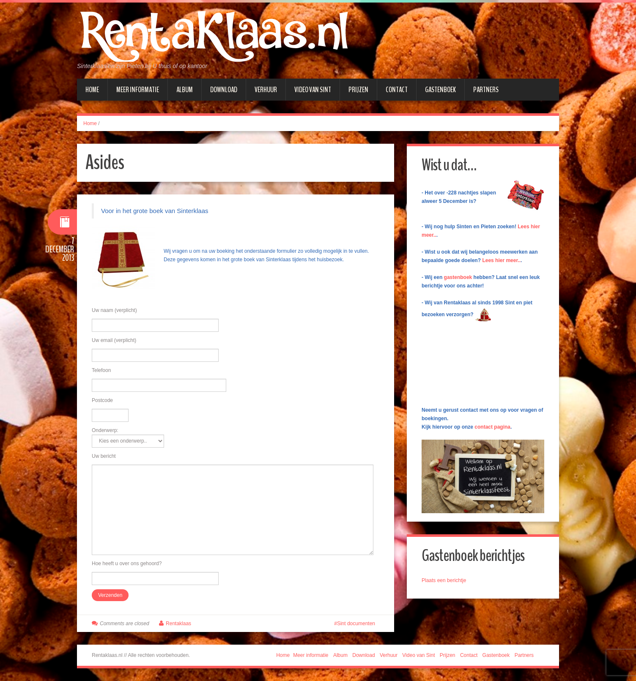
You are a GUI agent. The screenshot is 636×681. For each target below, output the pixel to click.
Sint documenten (356, 623)
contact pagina (492, 427)
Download (223, 90)
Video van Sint (312, 90)
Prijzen (358, 90)
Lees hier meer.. (501, 260)
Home (92, 90)
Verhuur (266, 90)
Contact (397, 90)
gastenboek (458, 277)
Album (184, 90)
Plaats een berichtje (444, 580)
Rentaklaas (178, 623)
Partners (486, 90)
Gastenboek (440, 90)
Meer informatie (137, 90)
